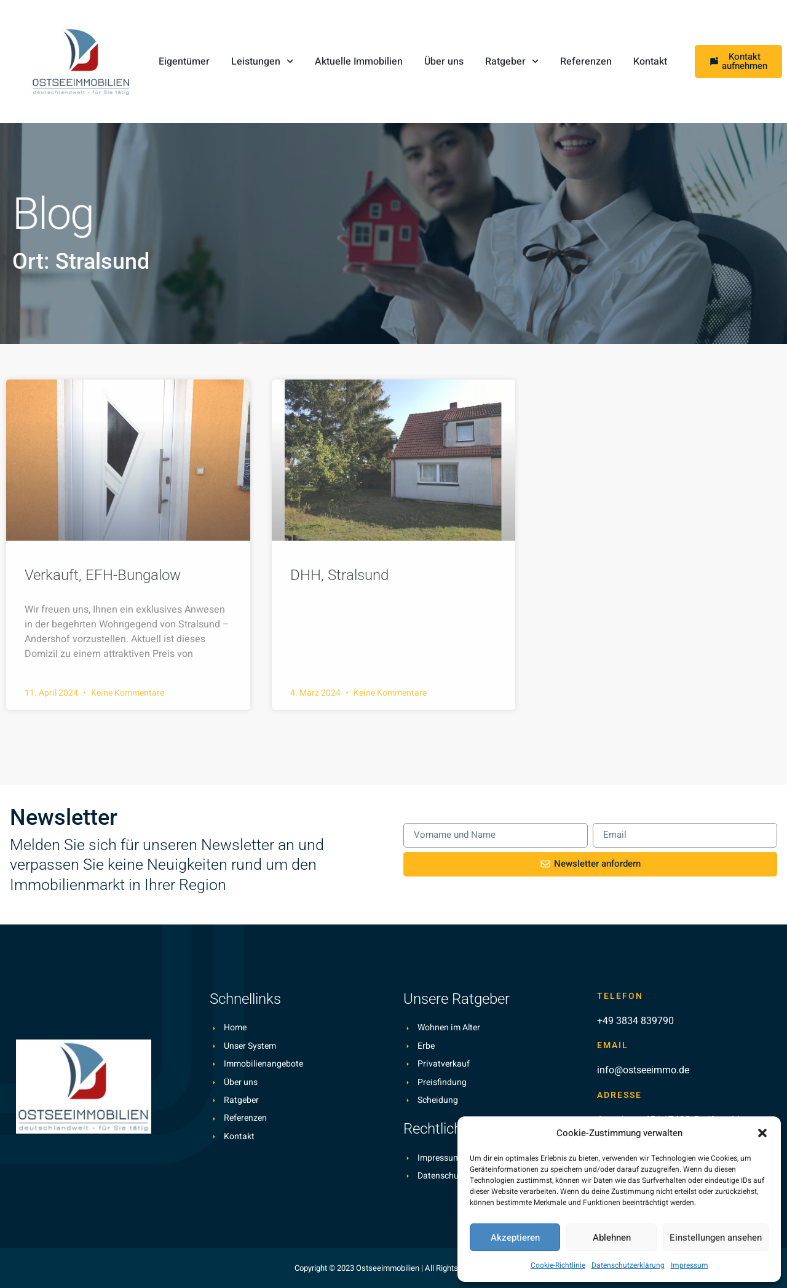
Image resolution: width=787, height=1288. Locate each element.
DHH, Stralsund (339, 575)
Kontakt (650, 61)
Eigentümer (184, 61)
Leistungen (262, 61)
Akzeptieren (515, 1237)
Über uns (444, 61)
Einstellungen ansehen (716, 1237)
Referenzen (586, 61)
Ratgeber (512, 61)
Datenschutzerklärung (628, 1265)
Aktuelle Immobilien (359, 61)
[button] (762, 1133)
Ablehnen (612, 1237)
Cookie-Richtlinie (558, 1265)
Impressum (689, 1265)
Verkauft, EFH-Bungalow (103, 575)
